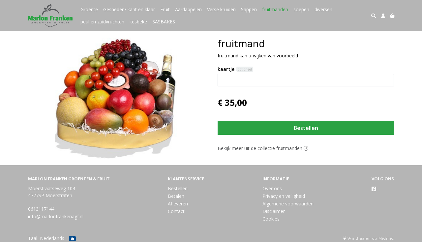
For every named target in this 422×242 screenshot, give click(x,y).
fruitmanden (275, 9)
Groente (89, 9)
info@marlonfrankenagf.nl (55, 216)
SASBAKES (163, 21)
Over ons (272, 188)
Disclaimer (273, 211)
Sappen (249, 9)
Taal (32, 238)
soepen (301, 9)
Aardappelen (188, 9)
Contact (176, 211)
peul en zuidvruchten (102, 21)
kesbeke (138, 21)
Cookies (271, 219)
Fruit (165, 9)
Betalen (176, 196)
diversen (323, 9)
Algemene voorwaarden (288, 203)
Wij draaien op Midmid (368, 238)
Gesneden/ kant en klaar (129, 9)
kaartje (226, 69)
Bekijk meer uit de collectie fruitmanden (263, 148)
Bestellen (306, 128)
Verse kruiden (221, 9)
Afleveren (178, 203)
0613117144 (41, 209)
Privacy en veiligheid (283, 196)
